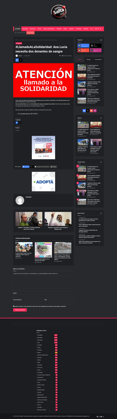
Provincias (39, 367)
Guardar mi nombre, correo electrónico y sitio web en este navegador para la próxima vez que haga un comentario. (40, 306)
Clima (38, 382)
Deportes (71, 28)
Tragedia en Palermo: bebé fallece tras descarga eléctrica (93, 83)
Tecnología (78, 28)
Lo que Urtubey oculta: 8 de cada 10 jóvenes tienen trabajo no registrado (23, 255)
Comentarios (98, 59)
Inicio (17, 40)
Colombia (39, 407)
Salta (38, 342)
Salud (38, 362)
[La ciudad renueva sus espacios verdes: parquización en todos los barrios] (82, 67)
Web (46, 299)
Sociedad (85, 28)
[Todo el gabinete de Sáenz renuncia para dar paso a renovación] (82, 77)
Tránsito (39, 392)
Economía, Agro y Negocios (43, 374)
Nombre (15, 293)
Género (39, 28)
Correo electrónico (17, 299)
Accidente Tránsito (41, 379)
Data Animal (40, 377)
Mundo (65, 28)
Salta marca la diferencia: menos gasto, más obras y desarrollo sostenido (93, 100)
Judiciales (39, 365)
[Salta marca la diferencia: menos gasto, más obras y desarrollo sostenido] (82, 101)
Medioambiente (41, 389)
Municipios (32, 28)
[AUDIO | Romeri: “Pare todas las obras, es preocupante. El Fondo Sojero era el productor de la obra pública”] (62, 247)
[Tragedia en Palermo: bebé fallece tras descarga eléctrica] (82, 84)
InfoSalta (20, 55)
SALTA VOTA (40, 402)
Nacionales (25, 28)
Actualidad (17, 28)
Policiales (59, 28)
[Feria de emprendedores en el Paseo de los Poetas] (43, 250)
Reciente (79, 59)
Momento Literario (41, 409)
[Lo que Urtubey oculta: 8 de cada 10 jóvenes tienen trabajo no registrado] (24, 247)
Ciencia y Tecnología (42, 399)
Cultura (39, 387)
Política (39, 360)
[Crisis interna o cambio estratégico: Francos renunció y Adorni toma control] (82, 91)
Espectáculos (40, 394)
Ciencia (39, 404)
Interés (39, 370)
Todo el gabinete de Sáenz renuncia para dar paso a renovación (93, 76)
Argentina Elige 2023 (42, 397)
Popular (88, 59)
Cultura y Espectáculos (49, 28)
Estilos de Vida (40, 384)
